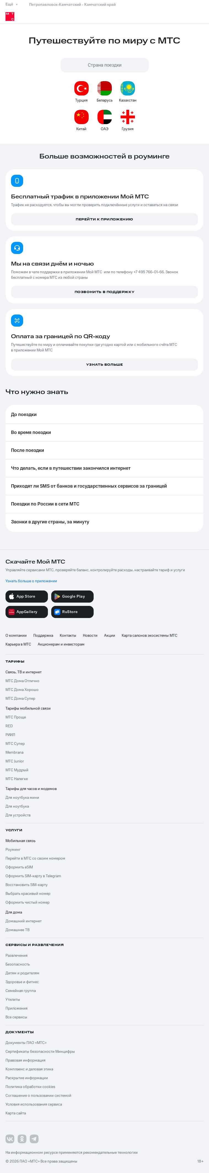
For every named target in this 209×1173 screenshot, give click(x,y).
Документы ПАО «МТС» (26, 1043)
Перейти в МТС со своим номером (35, 858)
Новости (90, 635)
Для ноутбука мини (22, 797)
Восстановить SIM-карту (27, 885)
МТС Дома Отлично (22, 681)
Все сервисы (16, 1017)
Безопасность (18, 964)
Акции (109, 635)
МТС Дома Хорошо (22, 690)
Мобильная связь (21, 841)
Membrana (14, 752)
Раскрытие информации (27, 1078)
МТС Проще (16, 717)
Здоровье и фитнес (22, 982)
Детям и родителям (22, 973)
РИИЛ (10, 735)
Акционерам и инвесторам (61, 644)
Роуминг (13, 849)
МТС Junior (15, 761)
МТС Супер (15, 744)
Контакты (68, 635)
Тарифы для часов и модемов (31, 789)
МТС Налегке (17, 779)
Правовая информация (25, 1060)
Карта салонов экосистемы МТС (149, 635)
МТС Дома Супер (20, 698)
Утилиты (13, 999)
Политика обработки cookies (30, 1087)
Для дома (14, 912)
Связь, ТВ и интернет (24, 672)
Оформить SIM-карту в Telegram (33, 876)
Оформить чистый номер (28, 902)
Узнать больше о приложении (31, 581)
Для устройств (18, 815)
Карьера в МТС (18, 644)
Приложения (17, 1008)
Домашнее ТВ (17, 930)
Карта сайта (16, 1113)
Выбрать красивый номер (28, 893)
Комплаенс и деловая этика (29, 1069)
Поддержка (43, 635)
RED (9, 726)
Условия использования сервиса (34, 1104)
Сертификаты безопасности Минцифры (40, 1051)
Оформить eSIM (19, 867)
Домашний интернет (24, 921)
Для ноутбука (17, 806)
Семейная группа (21, 991)
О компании (16, 635)
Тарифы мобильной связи (28, 708)
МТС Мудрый (17, 770)
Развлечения (17, 955)
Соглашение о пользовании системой (38, 1095)
